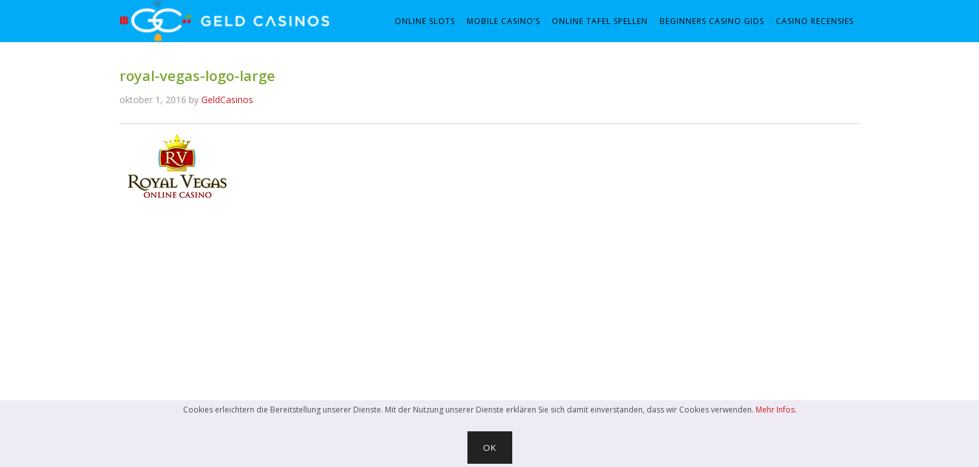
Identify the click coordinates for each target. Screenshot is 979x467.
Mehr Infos (775, 409)
